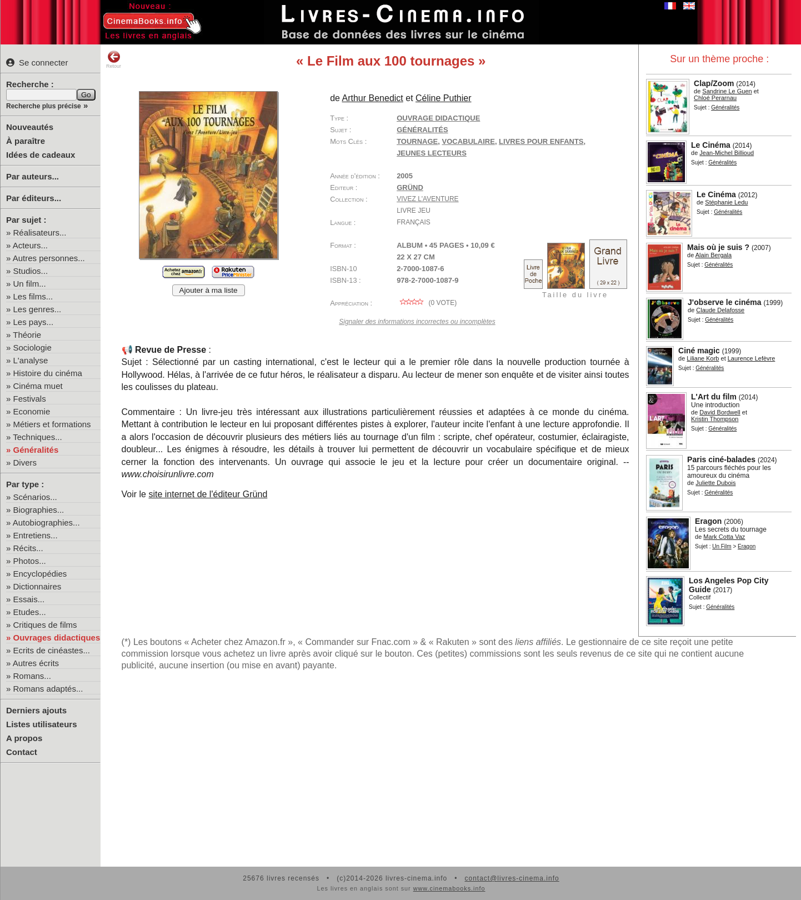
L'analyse (30, 360)
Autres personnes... (49, 258)
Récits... (28, 548)
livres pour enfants (541, 141)
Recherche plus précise (43, 106)
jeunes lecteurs (432, 153)
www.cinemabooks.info (449, 888)
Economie (32, 411)
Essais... (29, 599)
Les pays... (33, 322)
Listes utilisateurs (41, 724)
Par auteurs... (32, 176)
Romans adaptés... (48, 688)
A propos (24, 738)
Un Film (721, 546)
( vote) (427, 303)
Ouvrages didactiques (57, 637)
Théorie (27, 334)
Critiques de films (45, 624)
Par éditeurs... (33, 198)
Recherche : (30, 84)
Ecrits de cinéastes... (51, 650)
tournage (417, 141)
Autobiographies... (46, 522)
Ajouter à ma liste (208, 290)
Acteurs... (30, 245)
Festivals (29, 398)
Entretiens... (35, 535)
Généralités (36, 449)
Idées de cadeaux (40, 154)
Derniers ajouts (36, 710)
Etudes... (29, 612)
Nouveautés (29, 127)
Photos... (29, 561)
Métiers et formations (52, 424)
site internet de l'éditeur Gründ (207, 494)
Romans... (32, 676)
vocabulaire (468, 141)
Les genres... (37, 309)
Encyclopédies (40, 573)
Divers (25, 462)
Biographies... (38, 509)
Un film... (29, 283)
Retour (113, 59)
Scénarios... (35, 497)
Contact (21, 752)
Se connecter (37, 62)
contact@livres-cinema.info (511, 878)
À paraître (25, 141)
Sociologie (32, 347)
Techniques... (37, 437)
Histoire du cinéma (47, 373)
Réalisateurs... (40, 232)
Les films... (33, 296)
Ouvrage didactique (438, 118)
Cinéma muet (38, 386)
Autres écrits (36, 663)
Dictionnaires (37, 586)
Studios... (30, 271)
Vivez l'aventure (427, 199)
